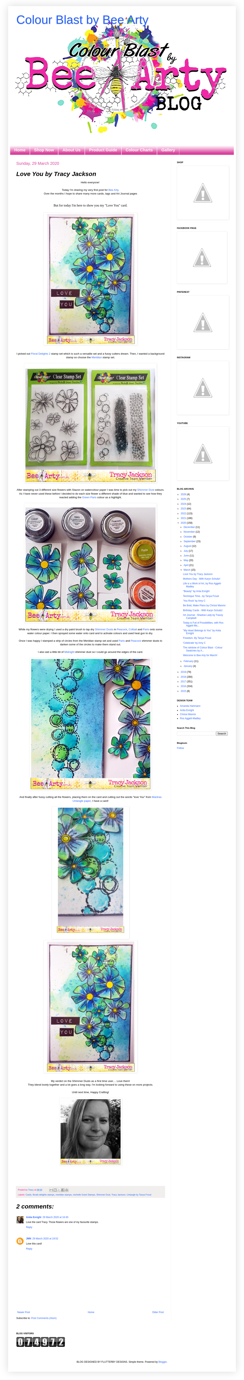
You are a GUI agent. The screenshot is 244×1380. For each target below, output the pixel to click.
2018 (184, 676)
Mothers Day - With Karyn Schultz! (201, 578)
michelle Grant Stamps (84, 1194)
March (187, 569)
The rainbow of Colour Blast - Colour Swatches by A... (202, 649)
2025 (184, 499)
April (186, 565)
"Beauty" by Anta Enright (196, 591)
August (188, 546)
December (190, 527)
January (188, 666)
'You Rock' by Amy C (194, 600)
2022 (184, 513)
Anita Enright (33, 1217)
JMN (28, 1238)
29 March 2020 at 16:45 (55, 1217)
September (190, 541)
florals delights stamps (43, 1194)
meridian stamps (64, 1194)
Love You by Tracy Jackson (197, 574)
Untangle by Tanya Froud (139, 1194)
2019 (184, 672)
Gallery (168, 150)
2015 (184, 691)
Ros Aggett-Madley (190, 718)
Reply (29, 1227)
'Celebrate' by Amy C (194, 642)
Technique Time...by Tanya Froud (201, 596)
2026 (184, 494)
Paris (146, 629)
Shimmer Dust (145, 489)
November (190, 531)
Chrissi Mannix (188, 714)
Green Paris (89, 497)
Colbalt (133, 629)
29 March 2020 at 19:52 (45, 1238)
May (186, 560)
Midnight (69, 651)
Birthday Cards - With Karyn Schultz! (203, 610)
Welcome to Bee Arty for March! (200, 655)
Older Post (158, 1312)
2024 (184, 504)
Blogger (162, 1361)
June (187, 555)
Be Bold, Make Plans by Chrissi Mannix (204, 605)
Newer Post (23, 1312)
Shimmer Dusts (104, 629)
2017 (184, 681)
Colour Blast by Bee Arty (82, 19)
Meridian (97, 357)
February (189, 661)
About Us (71, 150)
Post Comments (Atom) (44, 1318)
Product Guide (103, 150)
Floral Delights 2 (40, 353)
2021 (184, 518)
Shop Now (44, 150)
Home (20, 150)
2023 (184, 508)
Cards (29, 1194)
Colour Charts (139, 150)
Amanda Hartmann (190, 706)
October (188, 536)
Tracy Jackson (118, 1194)
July (186, 551)
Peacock (122, 629)
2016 (184, 686)
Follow (180, 748)
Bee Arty (113, 189)
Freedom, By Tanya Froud (197, 638)
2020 (184, 522)
